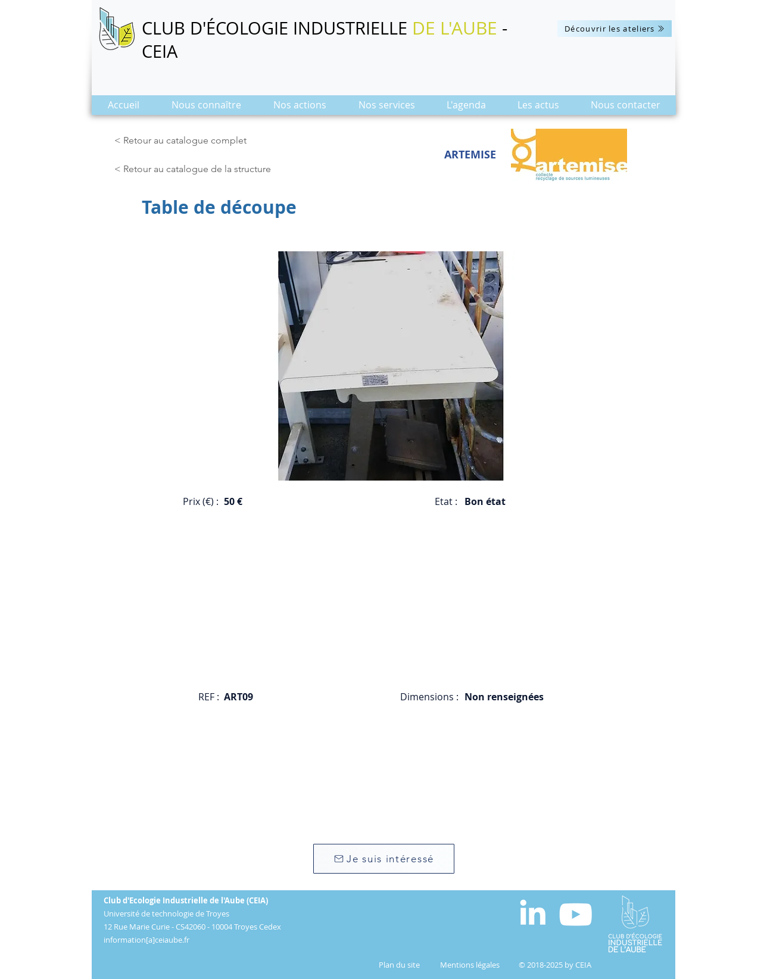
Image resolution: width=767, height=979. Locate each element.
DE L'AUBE (454, 28)
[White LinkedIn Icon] (533, 912)
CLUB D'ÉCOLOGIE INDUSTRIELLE (277, 28)
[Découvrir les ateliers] (614, 28)
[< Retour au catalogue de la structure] (195, 169)
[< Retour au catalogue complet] (182, 140)
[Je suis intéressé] (383, 859)
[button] (206, 108)
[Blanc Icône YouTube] (575, 914)
